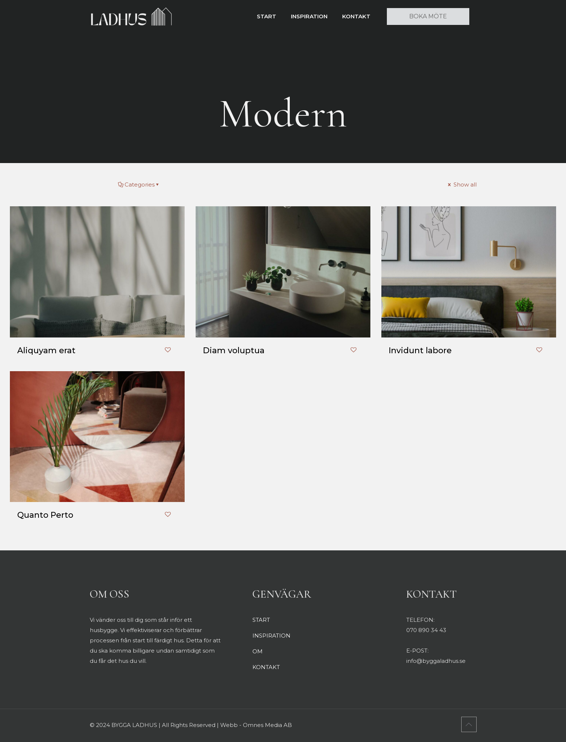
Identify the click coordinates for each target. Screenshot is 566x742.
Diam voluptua (233, 350)
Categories (139, 184)
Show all (462, 184)
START (261, 619)
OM (257, 651)
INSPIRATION (271, 635)
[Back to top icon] (469, 724)
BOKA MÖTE (428, 16)
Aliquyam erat (46, 350)
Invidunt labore (420, 350)
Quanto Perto (45, 515)
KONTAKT (266, 667)
